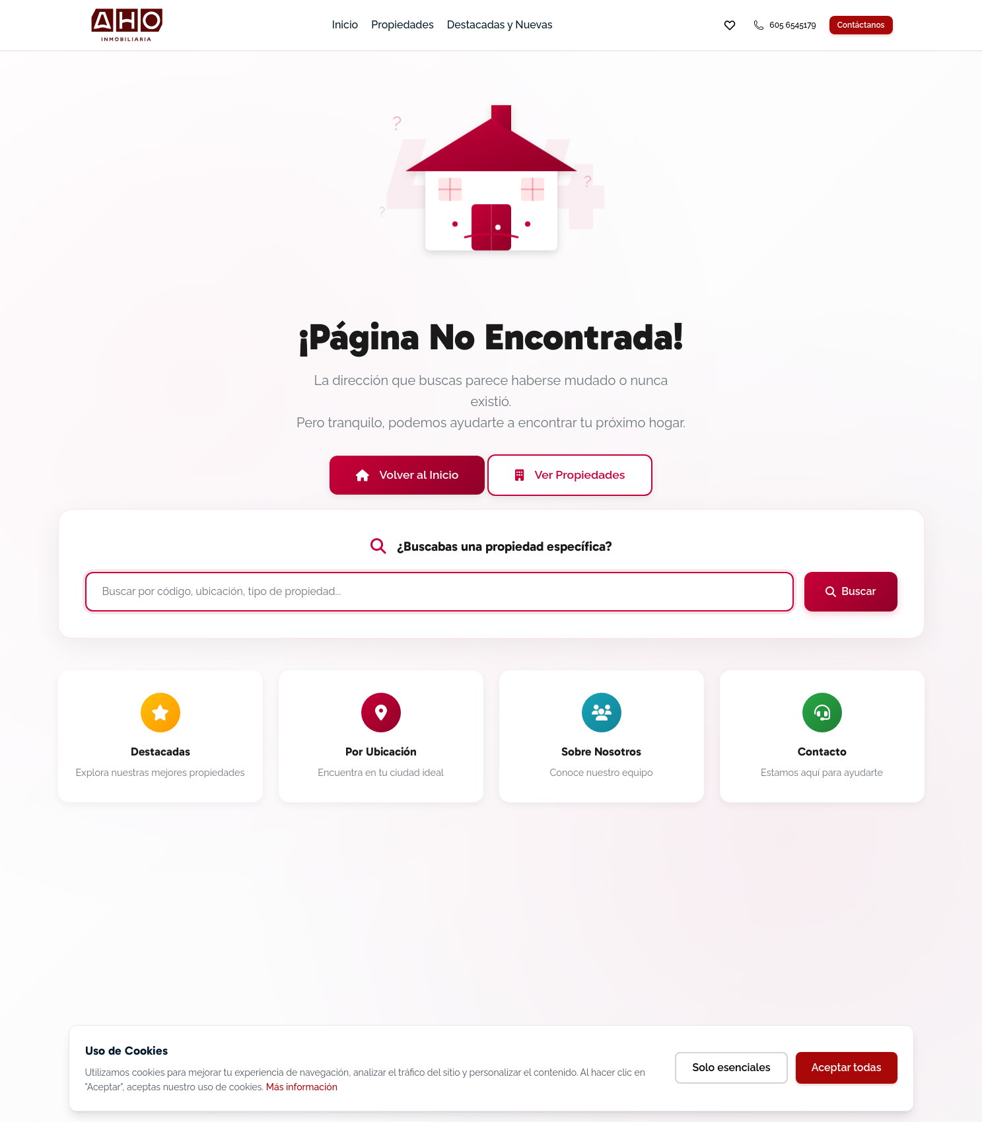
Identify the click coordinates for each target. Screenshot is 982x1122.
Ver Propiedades (570, 474)
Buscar (850, 591)
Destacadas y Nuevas (500, 24)
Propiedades (402, 24)
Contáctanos (861, 25)
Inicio (345, 24)
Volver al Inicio (407, 474)
